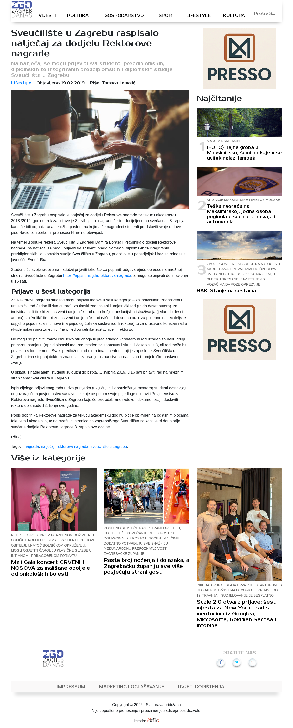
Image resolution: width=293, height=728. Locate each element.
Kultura (234, 15)
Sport (167, 15)
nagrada (32, 446)
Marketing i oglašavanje (131, 686)
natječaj (47, 446)
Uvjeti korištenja (201, 686)
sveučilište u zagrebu (109, 446)
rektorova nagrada (72, 446)
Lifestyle (198, 15)
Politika (78, 15)
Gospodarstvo (124, 15)
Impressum (71, 686)
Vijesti (47, 15)
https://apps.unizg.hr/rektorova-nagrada (97, 275)
